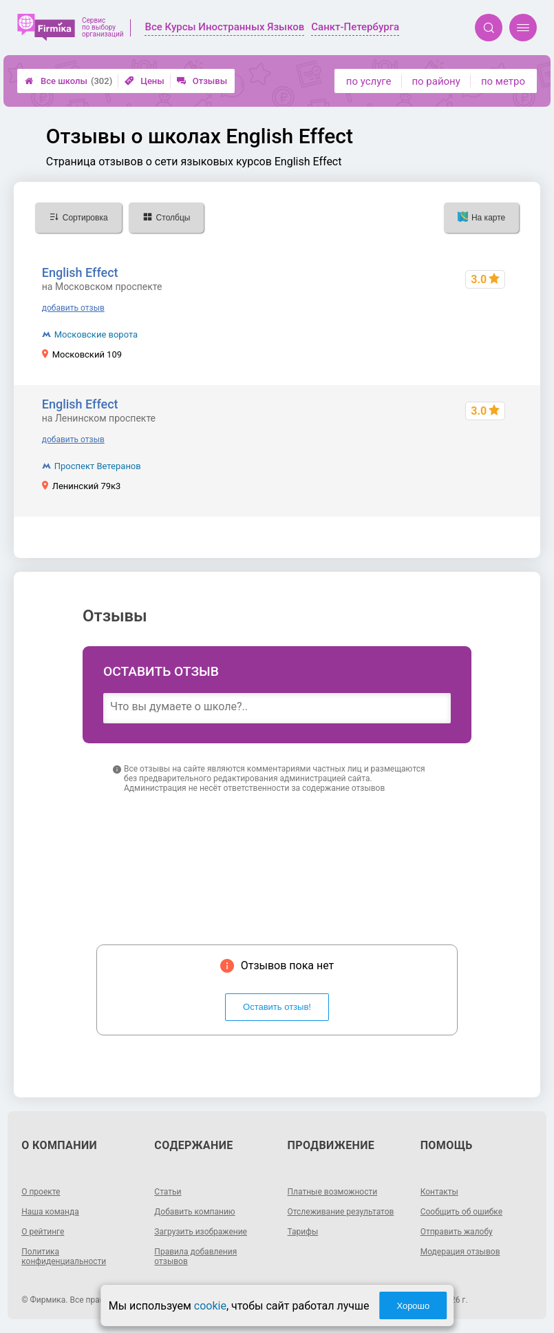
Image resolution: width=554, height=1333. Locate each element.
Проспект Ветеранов (97, 466)
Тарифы (303, 1232)
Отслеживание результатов (341, 1212)
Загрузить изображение (200, 1232)
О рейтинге (42, 1232)
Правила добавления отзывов (195, 1256)
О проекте (40, 1192)
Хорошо (412, 1306)
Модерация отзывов (460, 1252)
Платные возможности (333, 1192)
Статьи (167, 1192)
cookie (210, 1305)
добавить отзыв (73, 308)
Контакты (439, 1192)
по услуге (369, 81)
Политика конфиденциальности (63, 1256)
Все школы (68, 81)
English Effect (80, 272)
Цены (144, 81)
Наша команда (50, 1212)
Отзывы (202, 81)
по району (436, 81)
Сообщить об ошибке (461, 1212)
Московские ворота (96, 334)
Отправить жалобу (456, 1232)
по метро (503, 81)
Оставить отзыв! (277, 1007)
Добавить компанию (194, 1212)
